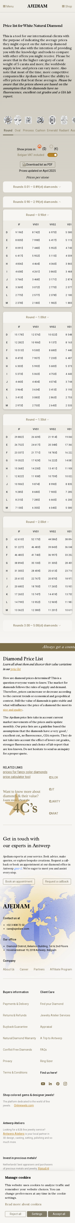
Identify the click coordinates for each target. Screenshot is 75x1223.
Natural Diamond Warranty (19, 1038)
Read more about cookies (23, 1204)
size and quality (12, 710)
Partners (39, 969)
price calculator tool (16, 777)
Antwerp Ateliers (13, 1133)
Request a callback (57, 881)
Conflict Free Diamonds (17, 1049)
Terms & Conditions (15, 1072)
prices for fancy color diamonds (25, 772)
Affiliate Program (61, 969)
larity (54, 801)
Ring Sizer (46, 1061)
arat (53, 813)
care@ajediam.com (18, 928)
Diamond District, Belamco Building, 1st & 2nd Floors (37, 946)
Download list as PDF (38, 164)
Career (24, 969)
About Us (8, 969)
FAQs (43, 1049)
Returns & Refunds (15, 1015)
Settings (37, 1214)
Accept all (59, 1214)
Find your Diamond (51, 1003)
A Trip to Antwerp (51, 1038)
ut (51, 789)
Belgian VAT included (31, 155)
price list (16, 669)
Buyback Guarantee (15, 1026)
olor (53, 777)
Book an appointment (18, 881)
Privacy (7, 1061)
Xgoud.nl (43, 1168)
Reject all (15, 1214)
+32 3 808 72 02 (16, 924)
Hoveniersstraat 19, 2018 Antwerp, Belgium (31, 950)
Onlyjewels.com (24, 1105)
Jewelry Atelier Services (55, 1015)
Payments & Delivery (16, 1003)
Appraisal (46, 1026)
